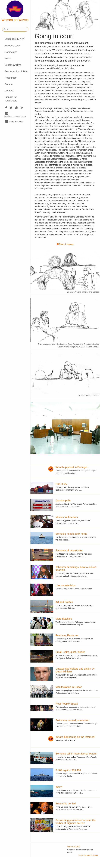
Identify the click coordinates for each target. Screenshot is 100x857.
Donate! (9, 84)
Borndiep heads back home (71, 533)
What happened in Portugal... (72, 467)
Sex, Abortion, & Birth (16, 71)
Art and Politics (64, 602)
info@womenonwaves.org (15, 114)
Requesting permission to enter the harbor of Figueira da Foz (75, 821)
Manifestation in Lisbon (68, 687)
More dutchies (63, 618)
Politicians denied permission (72, 720)
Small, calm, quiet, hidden (70, 652)
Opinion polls (63, 500)
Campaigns (11, 52)
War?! (58, 786)
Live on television (65, 585)
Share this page (14, 121)
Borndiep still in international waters (75, 753)
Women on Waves (15, 11)
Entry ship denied (65, 803)
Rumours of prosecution (69, 550)
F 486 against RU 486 (68, 770)
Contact (9, 90)
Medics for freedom (66, 517)
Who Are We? (12, 45)
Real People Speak (66, 703)
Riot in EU (61, 483)
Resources (11, 77)
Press (8, 58)
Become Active (13, 64)
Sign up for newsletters (11, 99)
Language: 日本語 (14, 38)
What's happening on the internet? (75, 737)
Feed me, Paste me (66, 635)
